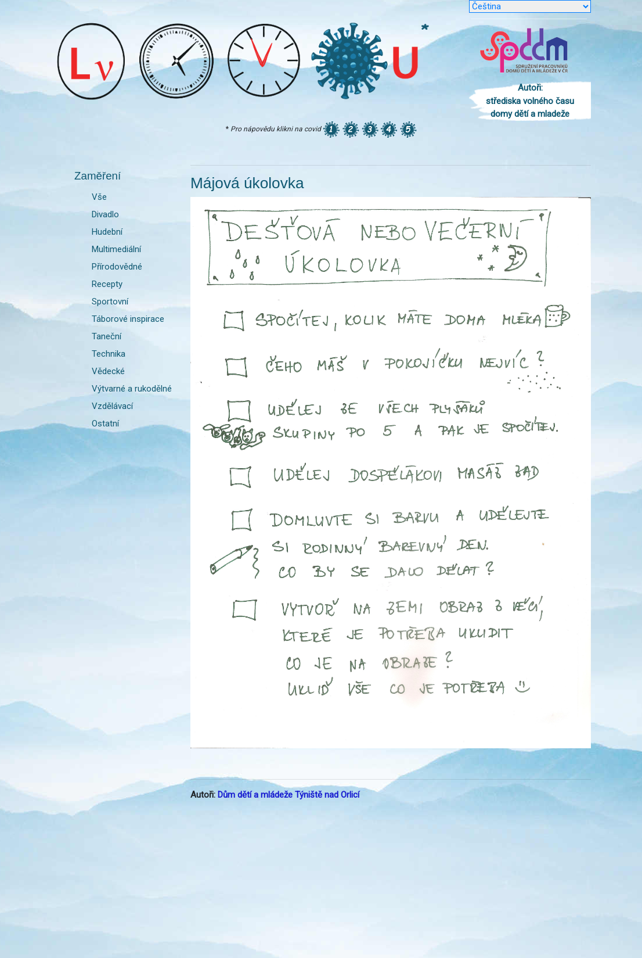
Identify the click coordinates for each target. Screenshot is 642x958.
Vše (99, 197)
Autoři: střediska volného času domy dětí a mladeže (530, 100)
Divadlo (105, 214)
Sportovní (110, 301)
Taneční (106, 336)
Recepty (107, 284)
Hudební (107, 232)
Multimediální (116, 249)
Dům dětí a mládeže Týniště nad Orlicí (288, 795)
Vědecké (108, 371)
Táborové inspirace (128, 319)
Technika (108, 354)
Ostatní (105, 423)
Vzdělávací (112, 406)
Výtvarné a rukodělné (132, 388)
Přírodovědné (117, 266)
